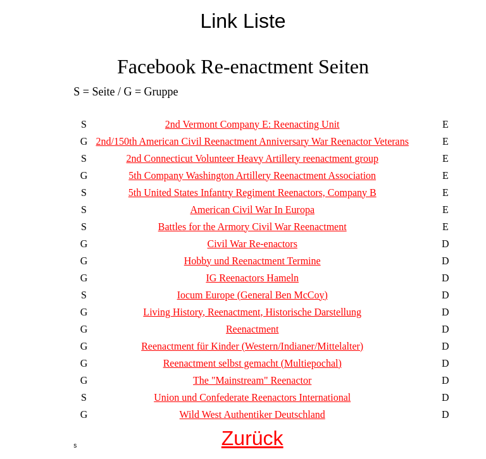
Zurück (252, 438)
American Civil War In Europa (252, 209)
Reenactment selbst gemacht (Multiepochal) (252, 363)
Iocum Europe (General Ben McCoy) (252, 295)
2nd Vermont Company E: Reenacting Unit (252, 124)
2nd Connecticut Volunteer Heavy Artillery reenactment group (252, 158)
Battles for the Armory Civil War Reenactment (252, 226)
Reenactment (252, 329)
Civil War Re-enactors (252, 243)
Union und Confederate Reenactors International (252, 397)
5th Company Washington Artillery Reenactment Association (252, 175)
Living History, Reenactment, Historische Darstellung (252, 312)
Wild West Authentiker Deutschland (252, 414)
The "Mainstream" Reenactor (252, 380)
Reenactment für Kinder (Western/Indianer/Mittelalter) (252, 346)
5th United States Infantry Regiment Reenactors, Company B (252, 192)
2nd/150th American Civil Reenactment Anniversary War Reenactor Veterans (252, 141)
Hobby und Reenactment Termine (252, 260)
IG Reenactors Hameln (252, 277)
